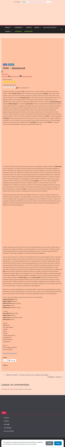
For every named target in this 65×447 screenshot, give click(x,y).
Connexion (18, 31)
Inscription (6, 417)
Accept (58, 443)
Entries (6, 424)
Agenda (36, 27)
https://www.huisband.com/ (10, 353)
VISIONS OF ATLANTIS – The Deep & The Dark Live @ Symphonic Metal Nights (26, 375)
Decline (49, 443)
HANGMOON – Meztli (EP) (55, 377)
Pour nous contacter (9, 431)
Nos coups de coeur (49, 27)
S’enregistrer (28, 31)
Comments (7, 428)
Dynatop (29, 27)
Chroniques (18, 27)
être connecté (11, 389)
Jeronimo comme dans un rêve (37, 2)
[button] (11, 27)
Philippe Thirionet (15, 76)
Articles (7, 27)
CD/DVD (5, 64)
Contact (7, 31)
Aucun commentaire (26, 76)
